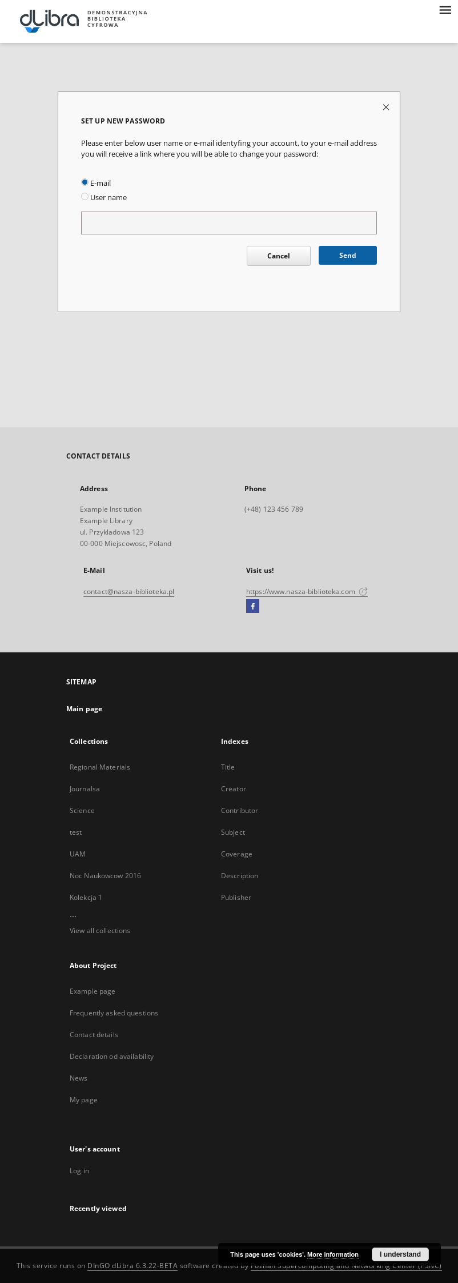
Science (82, 810)
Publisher (236, 897)
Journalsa (85, 789)
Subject (233, 832)
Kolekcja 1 (86, 897)
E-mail (96, 183)
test (76, 832)
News (78, 1078)
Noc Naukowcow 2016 (105, 875)
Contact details (94, 1034)
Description (239, 875)
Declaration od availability (112, 1056)
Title (228, 767)
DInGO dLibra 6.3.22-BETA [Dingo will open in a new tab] (132, 1265)
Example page (92, 991)
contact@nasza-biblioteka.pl (128, 591)
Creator (233, 789)
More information (333, 1254)
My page (84, 1100)
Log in (79, 1171)
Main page (84, 709)
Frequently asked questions (114, 1013)
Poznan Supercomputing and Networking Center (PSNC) (346, 1265)
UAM (78, 854)
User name (104, 197)
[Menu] (445, 9)
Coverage (236, 854)
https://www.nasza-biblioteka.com (307, 591)
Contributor (239, 810)
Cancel (278, 256)
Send (347, 255)
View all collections (100, 930)
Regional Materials (100, 767)
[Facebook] (252, 606)
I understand (400, 1254)
